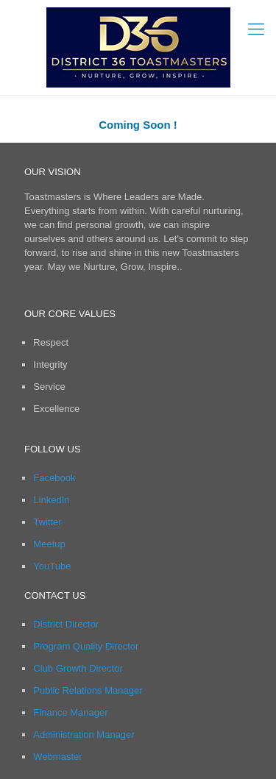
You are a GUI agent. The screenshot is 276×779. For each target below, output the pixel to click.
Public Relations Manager (87, 690)
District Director (66, 624)
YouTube (52, 566)
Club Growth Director (77, 668)
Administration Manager (83, 734)
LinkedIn (51, 499)
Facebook (54, 477)
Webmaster (57, 756)
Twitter (47, 521)
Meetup (49, 543)
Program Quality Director (85, 646)
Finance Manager (70, 712)
